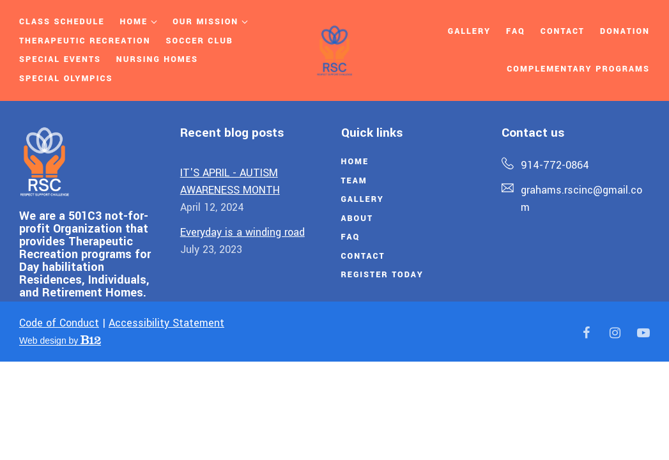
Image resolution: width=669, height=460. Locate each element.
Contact (563, 31)
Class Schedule (62, 21)
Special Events (60, 59)
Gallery (469, 31)
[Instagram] (614, 332)
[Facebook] (586, 332)
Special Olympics (65, 78)
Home (134, 21)
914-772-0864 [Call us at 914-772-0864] (555, 165)
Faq (515, 31)
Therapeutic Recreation (85, 41)
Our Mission (205, 21)
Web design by (60, 340)
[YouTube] (643, 332)
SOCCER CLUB (199, 41)
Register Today (382, 274)
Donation (625, 31)
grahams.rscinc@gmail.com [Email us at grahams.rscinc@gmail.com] (581, 199)
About (357, 218)
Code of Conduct (59, 323)
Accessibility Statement (166, 323)
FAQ (350, 237)
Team (354, 181)
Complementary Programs (578, 69)
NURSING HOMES (157, 59)
